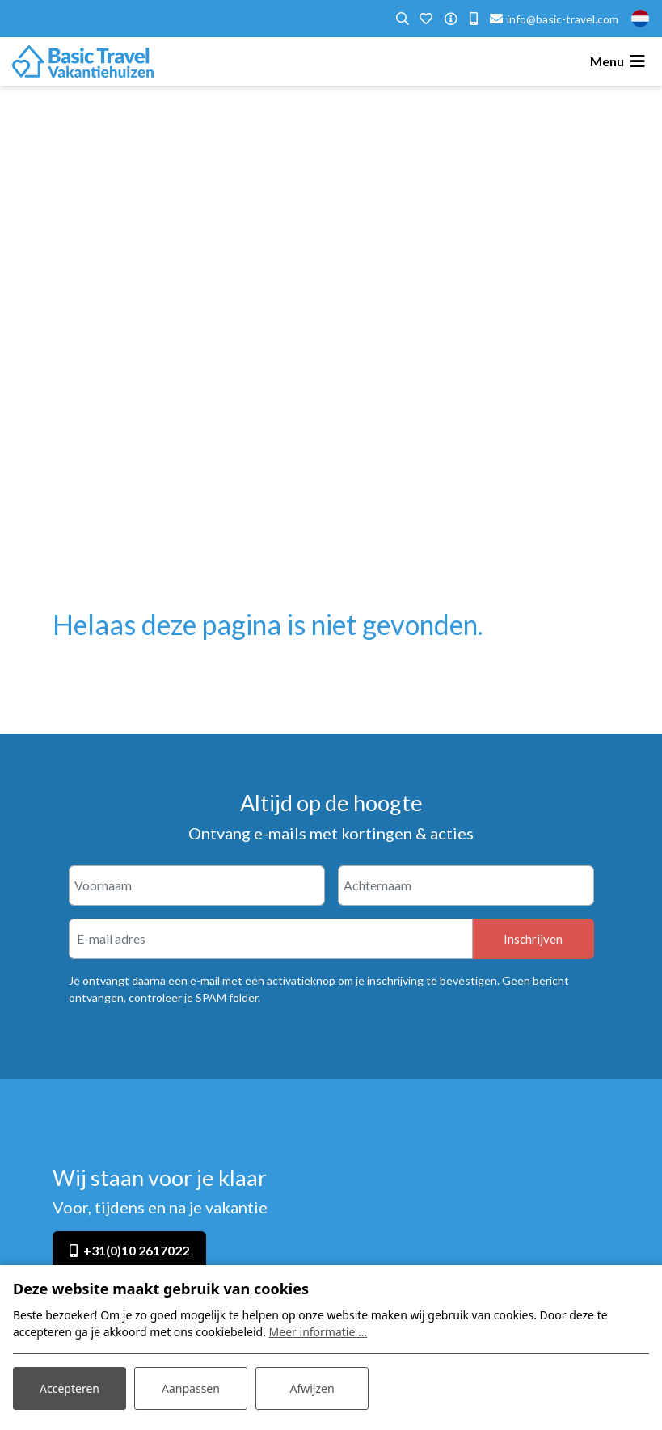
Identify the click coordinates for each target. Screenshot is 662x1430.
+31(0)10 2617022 (136, 1250)
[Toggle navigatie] (620, 61)
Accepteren (69, 1388)
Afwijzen (311, 1388)
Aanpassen (191, 1388)
